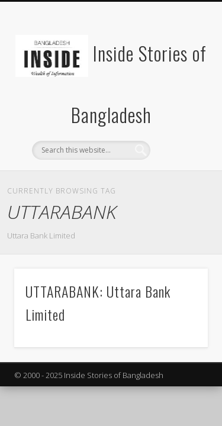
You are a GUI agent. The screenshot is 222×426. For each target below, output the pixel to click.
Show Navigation (179, 105)
